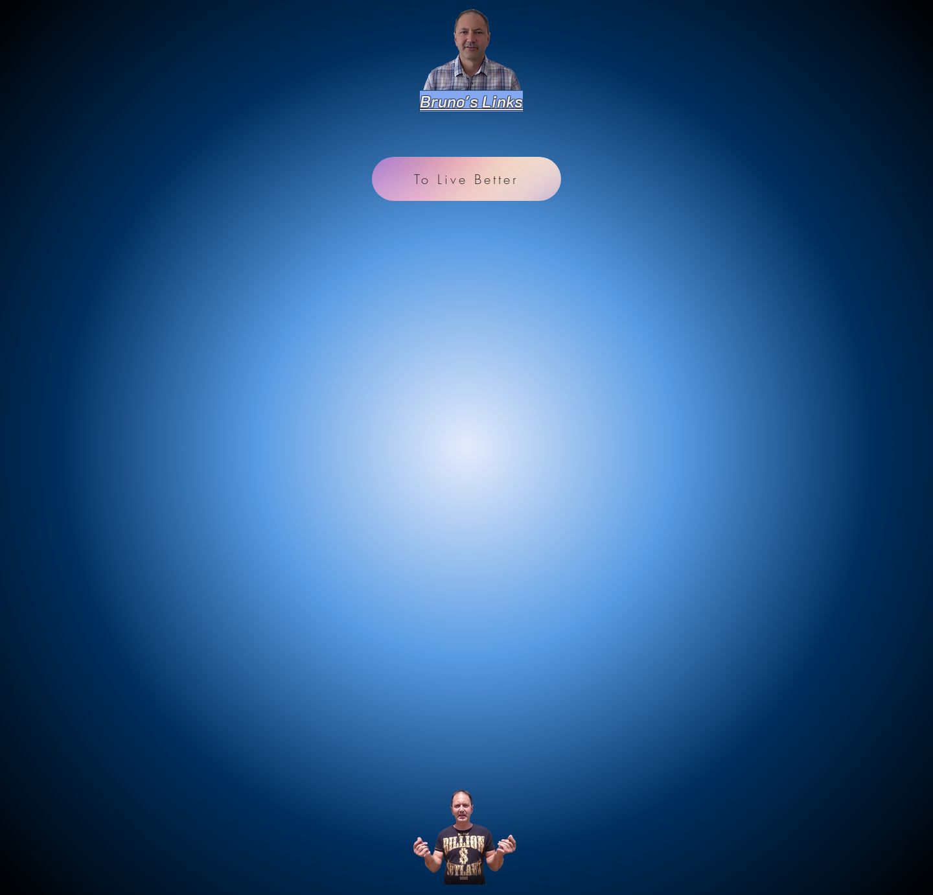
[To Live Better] (466, 179)
